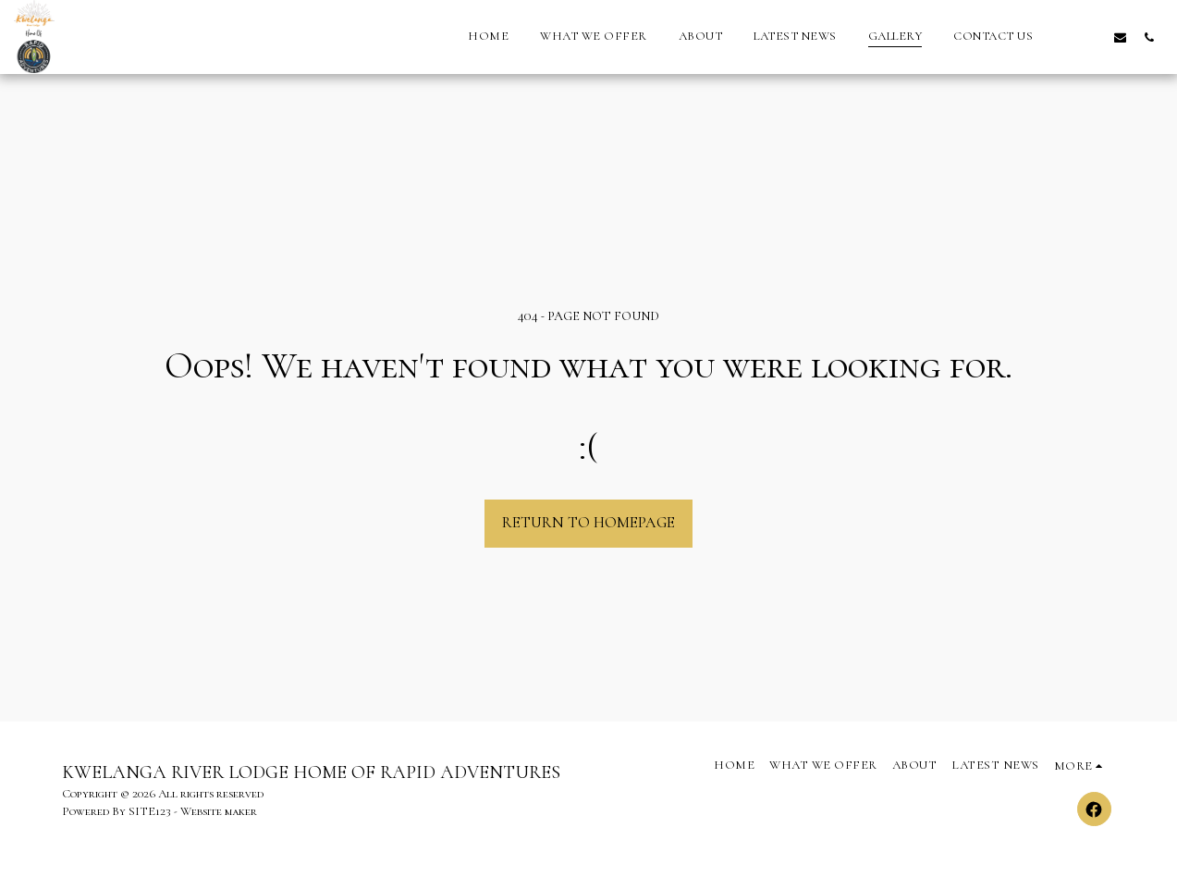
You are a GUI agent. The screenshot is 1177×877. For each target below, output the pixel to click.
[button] (1062, 37)
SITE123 (150, 811)
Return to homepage (588, 522)
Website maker (218, 811)
